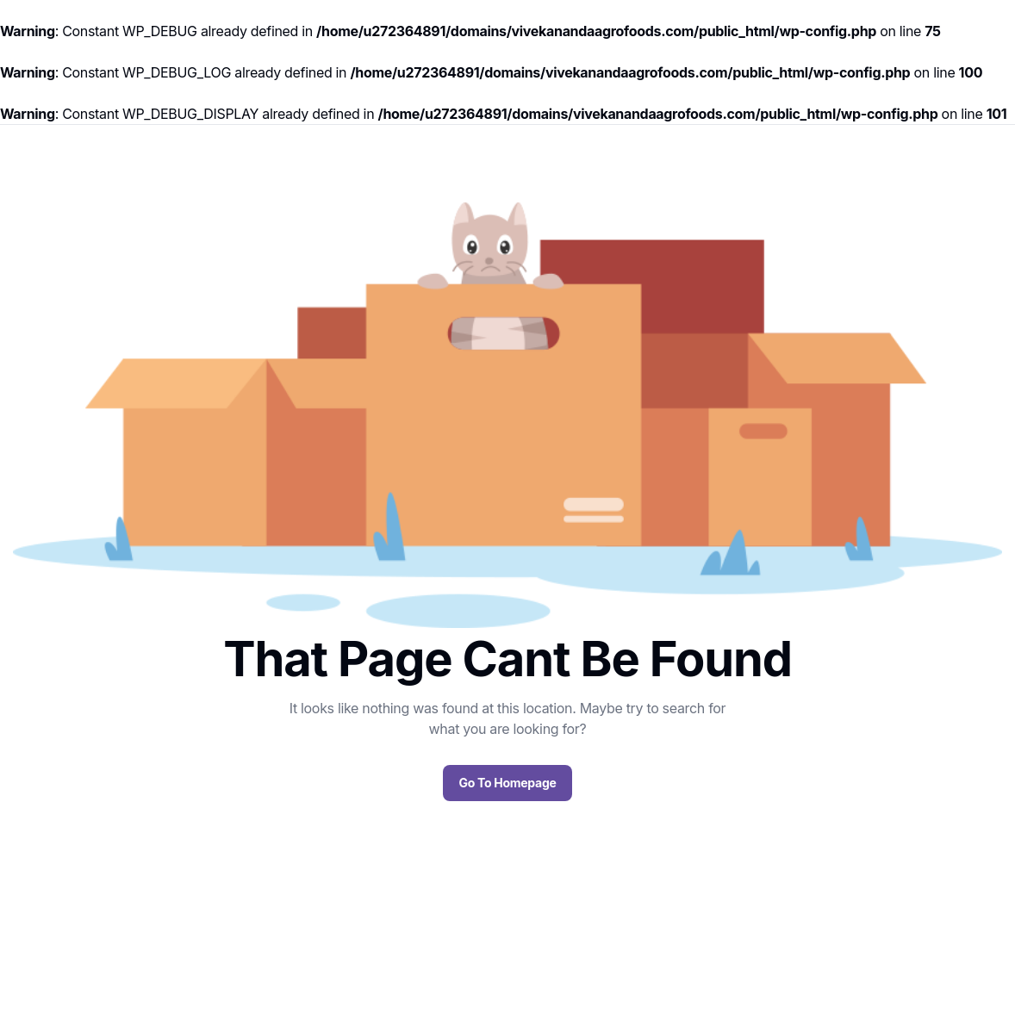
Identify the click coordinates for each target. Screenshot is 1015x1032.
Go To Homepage (507, 782)
